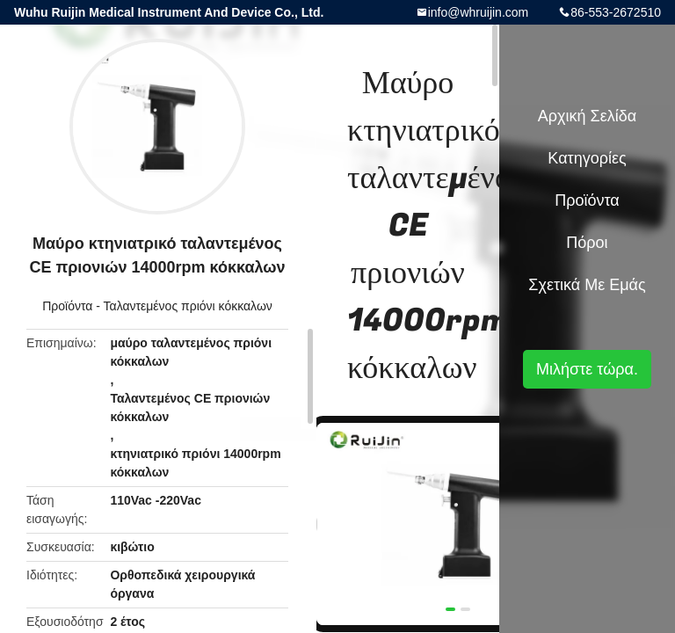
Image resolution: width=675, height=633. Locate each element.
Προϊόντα (67, 306)
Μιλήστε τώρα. (587, 369)
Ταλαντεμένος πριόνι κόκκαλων (188, 306)
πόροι (586, 242)
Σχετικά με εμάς (586, 285)
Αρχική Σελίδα (587, 116)
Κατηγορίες (587, 158)
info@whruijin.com (478, 12)
